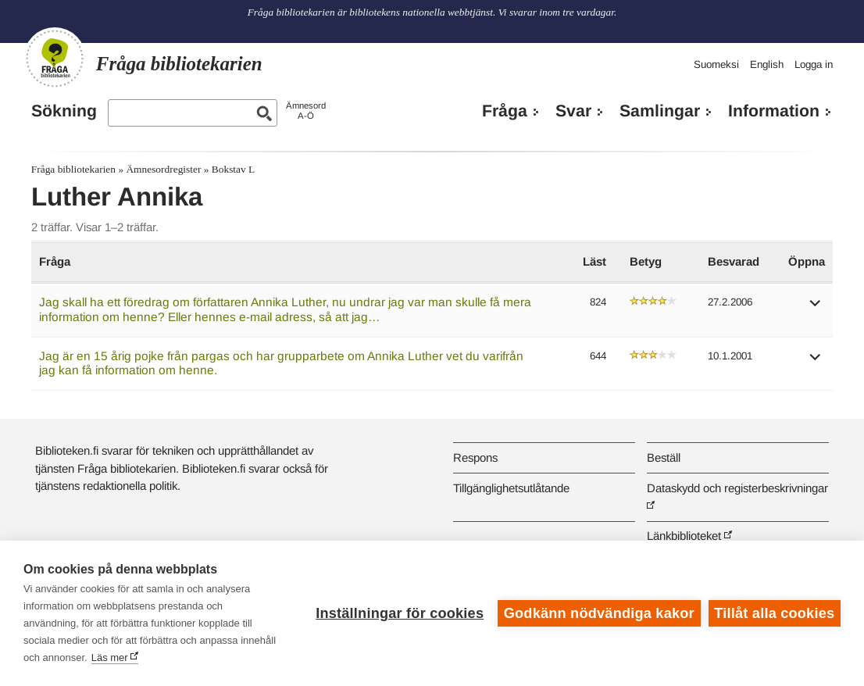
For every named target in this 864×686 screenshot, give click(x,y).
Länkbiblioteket (684, 535)
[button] (815, 308)
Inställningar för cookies (400, 613)
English (767, 64)
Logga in (813, 64)
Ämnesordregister (163, 169)
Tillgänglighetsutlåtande (511, 488)
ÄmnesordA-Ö (306, 110)
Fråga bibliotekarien (73, 169)
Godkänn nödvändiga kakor (599, 613)
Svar (573, 111)
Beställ (663, 457)
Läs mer (109, 657)
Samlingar (659, 111)
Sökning (64, 111)
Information (773, 111)
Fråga (504, 111)
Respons (475, 457)
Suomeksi (716, 64)
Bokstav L (233, 169)
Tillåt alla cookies (774, 613)
